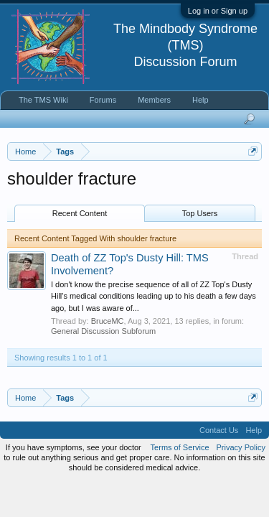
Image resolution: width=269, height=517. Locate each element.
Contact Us (218, 430)
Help (200, 100)
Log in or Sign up (217, 10)
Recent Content (79, 213)
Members (154, 100)
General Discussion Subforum (103, 331)
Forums (103, 100)
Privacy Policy (241, 447)
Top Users (200, 213)
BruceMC (107, 321)
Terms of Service (180, 447)
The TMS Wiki (43, 100)
